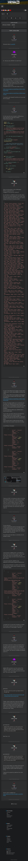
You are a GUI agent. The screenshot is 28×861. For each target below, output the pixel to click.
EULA (8, 842)
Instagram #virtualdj (11, 852)
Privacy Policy (9, 841)
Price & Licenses (9, 815)
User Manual (9, 826)
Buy (7, 813)
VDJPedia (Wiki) (9, 828)
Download (8, 812)
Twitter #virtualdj (10, 853)
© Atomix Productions (14, 859)
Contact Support (9, 825)
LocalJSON (13, 44)
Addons (13, 24)
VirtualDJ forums (6, 24)
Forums (8, 829)
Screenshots (9, 816)
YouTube (9, 851)
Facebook (9, 850)
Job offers (8, 840)
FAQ (7, 827)
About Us (8, 837)
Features (8, 814)
